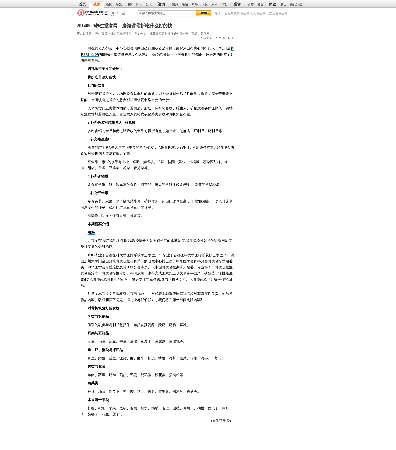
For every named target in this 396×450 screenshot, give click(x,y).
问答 (129, 4)
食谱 (251, 4)
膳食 (237, 4)
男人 (139, 4)
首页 (82, 4)
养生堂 (260, 13)
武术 (214, 4)
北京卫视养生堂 (276, 13)
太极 (205, 4)
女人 (148, 4)
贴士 (283, 4)
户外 (195, 4)
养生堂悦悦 (248, 13)
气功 (224, 4)
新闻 (109, 4)
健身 (175, 4)
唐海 (91, 232)
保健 (272, 4)
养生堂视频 (232, 13)
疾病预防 (296, 4)
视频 (96, 4)
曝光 (119, 4)
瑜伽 (185, 4)
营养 (261, 4)
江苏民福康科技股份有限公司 (169, 33)
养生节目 (101, 33)
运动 (161, 4)
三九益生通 (93, 13)
